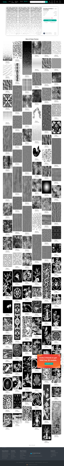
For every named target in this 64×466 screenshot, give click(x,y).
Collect (46, 22)
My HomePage (13, 456)
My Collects (13, 455)
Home (10, 1)
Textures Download (5, 455)
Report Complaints (23, 455)
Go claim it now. (49, 363)
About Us (21, 456)
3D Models (13, 2)
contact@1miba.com (54, 452)
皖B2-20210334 (45, 462)
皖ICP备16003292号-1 (31, 462)
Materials (26, 1)
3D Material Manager (23, 452)
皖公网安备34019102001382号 (32, 464)
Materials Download (5, 456)
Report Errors (52, 22)
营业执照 (26, 462)
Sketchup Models (16, 2)
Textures (21, 1)
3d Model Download (5, 452)
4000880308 (53, 454)
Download (50, 20)
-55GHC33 (48, 32)
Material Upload (13, 452)
